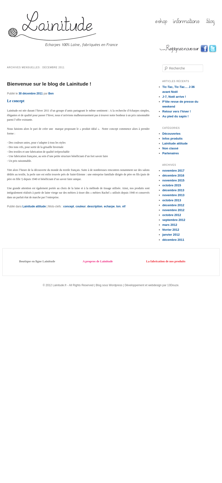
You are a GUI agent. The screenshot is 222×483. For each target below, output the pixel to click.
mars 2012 (169, 225)
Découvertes (171, 133)
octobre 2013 (171, 200)
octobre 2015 (171, 185)
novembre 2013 (173, 195)
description (94, 206)
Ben (51, 93)
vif (123, 206)
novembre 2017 (173, 170)
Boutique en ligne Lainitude (37, 261)
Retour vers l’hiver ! (176, 111)
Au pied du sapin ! (175, 116)
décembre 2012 (173, 205)
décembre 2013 (173, 190)
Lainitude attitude (34, 206)
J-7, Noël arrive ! (174, 96)
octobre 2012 (171, 215)
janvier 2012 (171, 234)
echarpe (109, 206)
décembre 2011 (173, 240)
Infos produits (172, 138)
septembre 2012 (173, 220)
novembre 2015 (173, 180)
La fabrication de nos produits (165, 261)
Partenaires (170, 153)
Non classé (170, 148)
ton (118, 206)
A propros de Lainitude (97, 261)
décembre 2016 (173, 175)
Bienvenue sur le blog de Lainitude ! (49, 84)
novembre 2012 (173, 210)
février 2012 (170, 229)
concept (68, 206)
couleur (80, 206)
